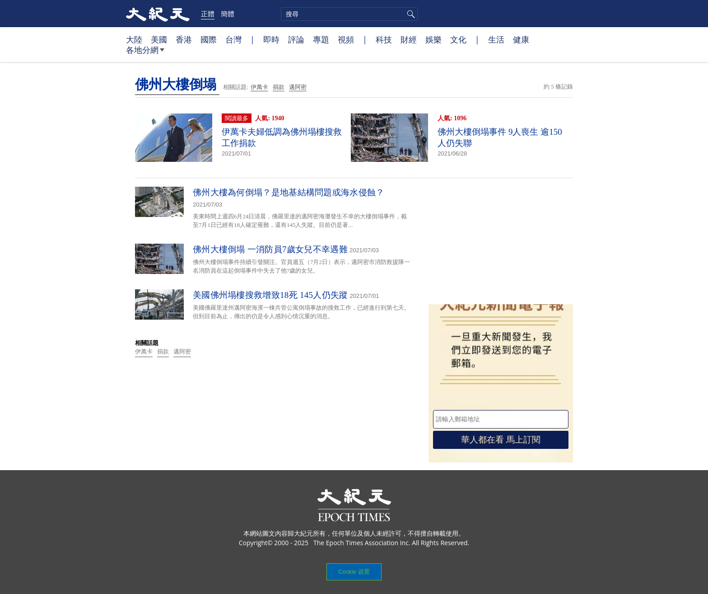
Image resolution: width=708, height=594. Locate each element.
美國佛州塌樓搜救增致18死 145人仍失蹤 (270, 295)
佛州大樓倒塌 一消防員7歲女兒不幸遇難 (270, 249)
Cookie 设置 (353, 571)
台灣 (233, 39)
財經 (409, 39)
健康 (521, 39)
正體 (207, 13)
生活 (496, 39)
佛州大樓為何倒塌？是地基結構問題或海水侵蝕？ (289, 192)
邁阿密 (298, 87)
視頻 (346, 39)
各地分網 (145, 53)
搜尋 (409, 14)
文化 (458, 39)
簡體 (227, 13)
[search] (349, 14)
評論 (296, 39)
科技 (384, 39)
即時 (271, 39)
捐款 (278, 87)
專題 (321, 39)
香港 (184, 39)
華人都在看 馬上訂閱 (500, 439)
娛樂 (433, 39)
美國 (159, 39)
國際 (208, 39)
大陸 (134, 39)
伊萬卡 (259, 87)
